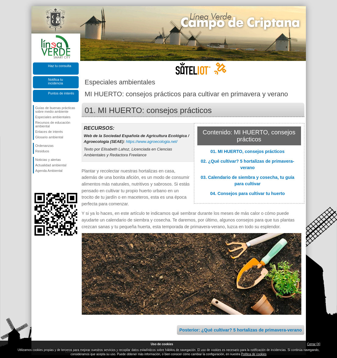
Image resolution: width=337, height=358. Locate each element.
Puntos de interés (61, 93)
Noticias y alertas (48, 159)
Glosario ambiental (49, 137)
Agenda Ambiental (49, 170)
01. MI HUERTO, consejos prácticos (247, 151)
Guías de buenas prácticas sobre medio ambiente (55, 109)
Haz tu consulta (59, 66)
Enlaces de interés (49, 131)
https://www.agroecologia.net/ (151, 141)
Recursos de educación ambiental (52, 124)
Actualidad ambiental (50, 165)
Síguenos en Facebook (36, 183)
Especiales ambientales (53, 117)
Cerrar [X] (313, 344)
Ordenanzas (44, 145)
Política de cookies (253, 354)
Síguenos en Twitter (46, 183)
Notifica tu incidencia (55, 81)
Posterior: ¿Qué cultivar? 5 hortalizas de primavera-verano (240, 330)
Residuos (42, 151)
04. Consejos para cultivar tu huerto (247, 193)
